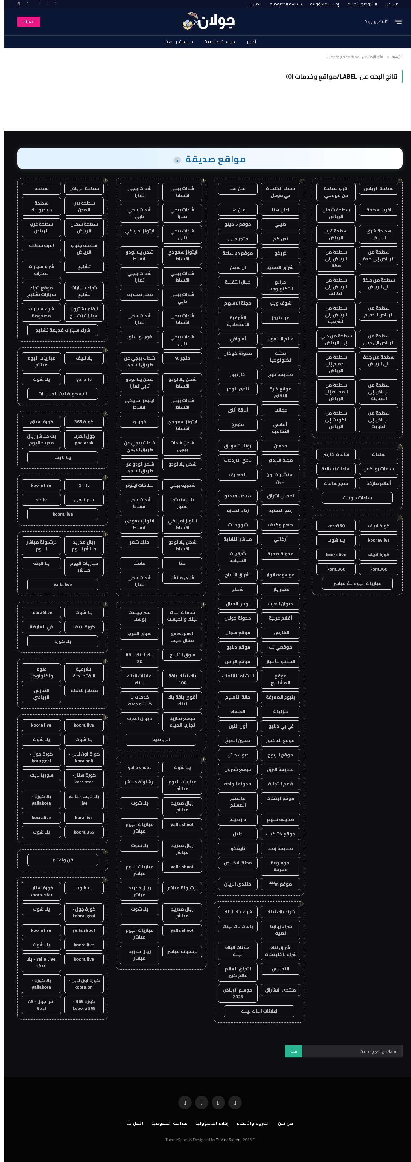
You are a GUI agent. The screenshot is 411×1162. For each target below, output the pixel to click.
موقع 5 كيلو (233, 224)
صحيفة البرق (276, 769)
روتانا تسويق (233, 445)
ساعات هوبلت (352, 498)
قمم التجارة (276, 784)
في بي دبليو (276, 726)
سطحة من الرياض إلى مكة (331, 259)
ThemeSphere (224, 1139)
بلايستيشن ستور (177, 503)
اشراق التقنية (276, 267)
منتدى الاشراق (276, 990)
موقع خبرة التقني (276, 392)
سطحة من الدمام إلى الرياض (332, 364)
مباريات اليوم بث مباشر (353, 583)
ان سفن (233, 267)
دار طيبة (233, 819)
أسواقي (233, 339)
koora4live (374, 540)
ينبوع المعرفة (276, 697)
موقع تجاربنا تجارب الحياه (178, 721)
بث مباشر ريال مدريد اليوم (36, 439)
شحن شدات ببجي (178, 446)
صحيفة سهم (276, 819)
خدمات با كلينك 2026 (135, 700)
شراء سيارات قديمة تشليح (58, 330)
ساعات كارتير (332, 454)
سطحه (37, 188)
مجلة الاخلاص (233, 863)
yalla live (58, 584)
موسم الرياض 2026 (233, 993)
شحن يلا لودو (178, 464)
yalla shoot (135, 767)
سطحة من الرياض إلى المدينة (374, 392)
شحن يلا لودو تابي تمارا (135, 382)
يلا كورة (58, 641)
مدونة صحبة (276, 553)
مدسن (276, 445)
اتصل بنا (250, 4)
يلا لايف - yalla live (79, 799)
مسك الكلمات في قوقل (276, 191)
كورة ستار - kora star (80, 778)
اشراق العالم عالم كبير (233, 972)
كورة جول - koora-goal (79, 912)
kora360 (331, 525)
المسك (233, 711)
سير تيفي (79, 499)
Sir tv (79, 485)
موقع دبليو (233, 647)
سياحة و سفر (174, 42)
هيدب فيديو (233, 496)
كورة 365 (79, 421)
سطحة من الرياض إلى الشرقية (331, 315)
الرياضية (156, 739)
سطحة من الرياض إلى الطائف (331, 287)
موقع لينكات (276, 798)
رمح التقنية (276, 510)
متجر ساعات (331, 483)
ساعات (374, 454)
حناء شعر (135, 542)
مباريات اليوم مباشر (178, 785)
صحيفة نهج (276, 374)
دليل (233, 834)
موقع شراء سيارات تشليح (36, 291)
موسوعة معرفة (276, 866)
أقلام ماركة (374, 483)
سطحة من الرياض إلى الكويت (374, 420)
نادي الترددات (233, 460)
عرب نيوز (276, 317)
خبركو (276, 253)
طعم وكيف (276, 524)
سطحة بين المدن (80, 206)
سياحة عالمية (215, 42)
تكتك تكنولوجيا (276, 356)
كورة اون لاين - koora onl (79, 983)
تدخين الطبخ (233, 740)
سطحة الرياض (374, 188)
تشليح (79, 266)
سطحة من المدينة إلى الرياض (332, 392)
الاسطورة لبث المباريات (58, 393)
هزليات (276, 711)
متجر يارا (276, 589)
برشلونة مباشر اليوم (37, 545)
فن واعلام (58, 860)
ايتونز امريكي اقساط (135, 403)
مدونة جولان (233, 618)
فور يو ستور (135, 337)
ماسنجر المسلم (233, 801)
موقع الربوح (276, 755)
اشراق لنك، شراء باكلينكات (276, 950)
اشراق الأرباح (233, 575)
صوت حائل (233, 755)
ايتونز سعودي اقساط (178, 255)
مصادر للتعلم (79, 690)
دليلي (276, 224)
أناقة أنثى (233, 410)
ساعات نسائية (331, 469)
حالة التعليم (233, 697)
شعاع (233, 589)
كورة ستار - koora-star (37, 891)
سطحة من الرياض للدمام (374, 311)
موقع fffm (276, 884)
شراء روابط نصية (276, 929)
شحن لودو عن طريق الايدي (135, 467)
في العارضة (36, 627)
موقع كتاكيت (276, 834)
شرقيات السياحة (233, 556)
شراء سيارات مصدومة (37, 312)
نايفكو (233, 848)
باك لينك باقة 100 (178, 679)
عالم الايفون (276, 339)
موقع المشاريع (276, 679)
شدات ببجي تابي (135, 213)
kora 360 (332, 569)
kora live (79, 817)
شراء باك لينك (276, 912)
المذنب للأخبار (276, 661)
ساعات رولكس (374, 469)
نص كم (276, 238)
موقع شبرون (233, 769)
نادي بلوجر (233, 389)
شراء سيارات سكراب (37, 269)
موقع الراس (233, 661)
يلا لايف (79, 358)
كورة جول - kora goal (36, 757)
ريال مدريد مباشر (178, 806)
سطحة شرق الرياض (374, 234)
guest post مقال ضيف (177, 636)
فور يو (135, 421)
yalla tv (79, 379)
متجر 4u (178, 358)
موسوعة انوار (276, 575)
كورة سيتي (37, 421)
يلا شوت (331, 540)
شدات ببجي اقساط (178, 191)
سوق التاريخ (178, 655)
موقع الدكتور (276, 740)
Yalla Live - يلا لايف (36, 962)
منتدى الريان (233, 884)
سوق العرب (135, 633)
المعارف (233, 474)
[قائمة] (394, 21)
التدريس (276, 969)
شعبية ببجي (178, 485)
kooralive (37, 817)
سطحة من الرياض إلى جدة (374, 255)
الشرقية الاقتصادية (233, 320)
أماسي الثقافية (276, 427)
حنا (178, 563)
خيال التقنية (233, 282)
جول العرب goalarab (80, 439)
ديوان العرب (276, 603)
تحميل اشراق (276, 496)
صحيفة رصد (276, 848)
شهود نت (233, 524)
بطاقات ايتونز (135, 485)
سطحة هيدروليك (37, 206)
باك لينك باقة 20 (135, 658)
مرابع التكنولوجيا (276, 285)
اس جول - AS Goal (36, 1004)
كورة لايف (374, 525)
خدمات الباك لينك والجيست (177, 615)
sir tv (36, 499)
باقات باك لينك (233, 926)
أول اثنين (233, 726)
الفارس (276, 632)
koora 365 (79, 832)
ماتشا (135, 563)
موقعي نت (276, 647)
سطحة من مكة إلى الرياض (374, 283)
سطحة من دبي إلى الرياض (331, 339)
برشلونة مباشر (135, 782)
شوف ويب (276, 303)
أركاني (276, 539)
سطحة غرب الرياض (331, 234)
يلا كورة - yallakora (37, 799)
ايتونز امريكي (135, 231)
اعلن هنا (233, 188)
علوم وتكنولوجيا (37, 672)
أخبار (247, 42)
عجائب (276, 410)
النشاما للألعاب (233, 676)
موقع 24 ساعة (233, 253)
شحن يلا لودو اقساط (135, 255)
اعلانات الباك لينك (233, 950)
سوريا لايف (37, 775)
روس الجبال (233, 603)
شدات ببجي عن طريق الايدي (135, 361)
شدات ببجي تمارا (135, 191)
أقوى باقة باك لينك (178, 700)
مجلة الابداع (276, 460)
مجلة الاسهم (233, 303)
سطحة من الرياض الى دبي (374, 339)
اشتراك (24, 21)
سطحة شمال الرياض (331, 213)
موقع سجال (233, 632)
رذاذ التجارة (233, 510)
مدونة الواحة (233, 784)
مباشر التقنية (233, 539)
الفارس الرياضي (37, 693)
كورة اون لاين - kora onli (79, 757)
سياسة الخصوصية (281, 4)
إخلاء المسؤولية (320, 4)
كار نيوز (233, 374)
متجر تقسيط (135, 294)
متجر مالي (233, 238)
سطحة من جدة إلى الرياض (374, 360)
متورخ (233, 424)
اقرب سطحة (374, 209)
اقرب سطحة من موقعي (331, 191)
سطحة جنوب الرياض (79, 248)
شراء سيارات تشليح (79, 291)
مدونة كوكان (233, 353)
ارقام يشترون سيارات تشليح (79, 312)
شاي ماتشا (178, 577)
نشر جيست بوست (135, 615)
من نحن (387, 4)
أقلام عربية (276, 618)
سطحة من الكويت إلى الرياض (331, 420)
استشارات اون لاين (276, 477)
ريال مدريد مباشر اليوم (79, 545)
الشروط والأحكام (357, 4)
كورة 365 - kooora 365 (79, 1004)
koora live (331, 554)
